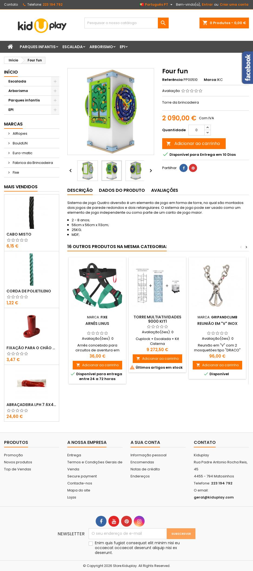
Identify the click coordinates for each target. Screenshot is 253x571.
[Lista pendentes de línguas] (156, 4)
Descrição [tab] (80, 190)
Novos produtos (18, 462)
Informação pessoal (149, 455)
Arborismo (101, 46)
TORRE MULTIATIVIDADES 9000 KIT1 (157, 319)
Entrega (74, 455)
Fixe (15, 172)
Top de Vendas (17, 469)
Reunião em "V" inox (217, 323)
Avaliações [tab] (164, 190)
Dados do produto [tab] (122, 190)
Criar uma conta (234, 4)
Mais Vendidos (21, 187)
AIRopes (19, 133)
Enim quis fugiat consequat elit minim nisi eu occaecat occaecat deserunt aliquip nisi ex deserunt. (137, 547)
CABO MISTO (18, 234)
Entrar (207, 4)
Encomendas (142, 462)
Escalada (72, 46)
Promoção (13, 455)
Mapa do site (78, 490)
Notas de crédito (145, 469)
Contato (11, 4)
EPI (122, 46)
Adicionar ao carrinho (193, 143)
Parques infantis (38, 46)
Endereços (140, 476)
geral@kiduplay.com (214, 497)
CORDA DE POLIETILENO (28, 291)
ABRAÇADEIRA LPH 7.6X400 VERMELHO (31, 404)
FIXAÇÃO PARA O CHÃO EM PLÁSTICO (31, 348)
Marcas (13, 124)
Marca (210, 79)
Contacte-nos (79, 483)
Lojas (71, 497)
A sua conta (145, 442)
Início (11, 72)
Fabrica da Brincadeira (32, 162)
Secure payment (82, 476)
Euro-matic (22, 153)
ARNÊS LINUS (97, 323)
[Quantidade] (196, 130)
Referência (172, 79)
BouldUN (20, 143)
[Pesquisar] (126, 23)
